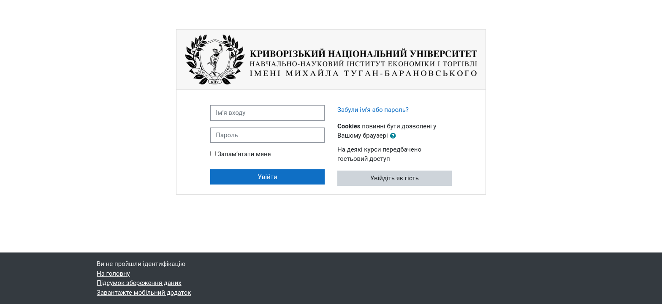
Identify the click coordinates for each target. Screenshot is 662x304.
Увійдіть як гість (394, 178)
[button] (394, 136)
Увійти (267, 177)
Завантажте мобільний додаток (144, 292)
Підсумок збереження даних (139, 283)
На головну (113, 273)
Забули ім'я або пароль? (373, 110)
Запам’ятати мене (244, 154)
